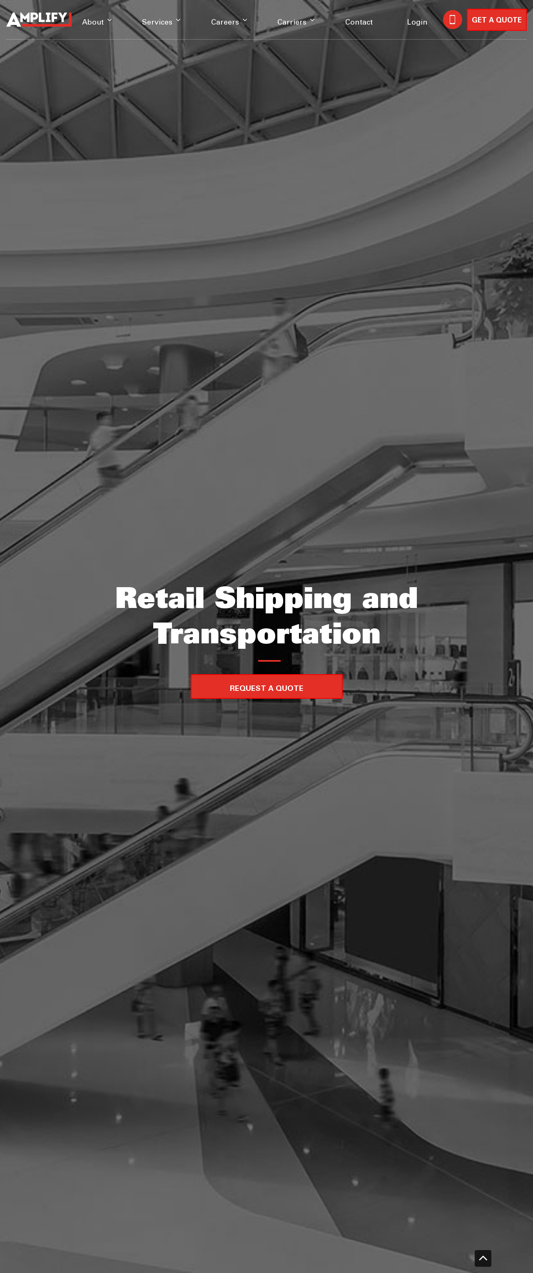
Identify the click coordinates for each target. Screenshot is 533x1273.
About (93, 22)
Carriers (291, 22)
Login (417, 22)
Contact (359, 22)
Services (157, 22)
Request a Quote (267, 689)
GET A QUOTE (497, 20)
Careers (225, 22)
